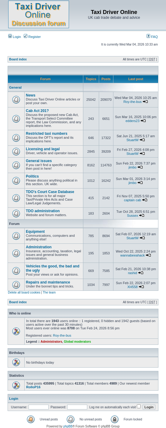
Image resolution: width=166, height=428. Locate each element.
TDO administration (43, 211)
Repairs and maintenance (48, 282)
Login (14, 37)
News (30, 95)
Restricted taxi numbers (46, 133)
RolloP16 (33, 387)
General (15, 87)
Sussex (132, 215)
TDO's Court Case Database (50, 192)
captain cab (132, 200)
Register (32, 37)
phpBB (67, 426)
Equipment (35, 231)
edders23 (133, 121)
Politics (32, 176)
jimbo (133, 167)
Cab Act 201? (37, 111)
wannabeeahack (132, 255)
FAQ (152, 37)
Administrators (51, 341)
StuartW (132, 140)
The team (49, 292)
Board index (18, 59)
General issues (39, 161)
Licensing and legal (43, 149)
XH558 (132, 287)
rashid (132, 273)
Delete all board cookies (24, 292)
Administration (39, 247)
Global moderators (77, 341)
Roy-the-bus (132, 102)
